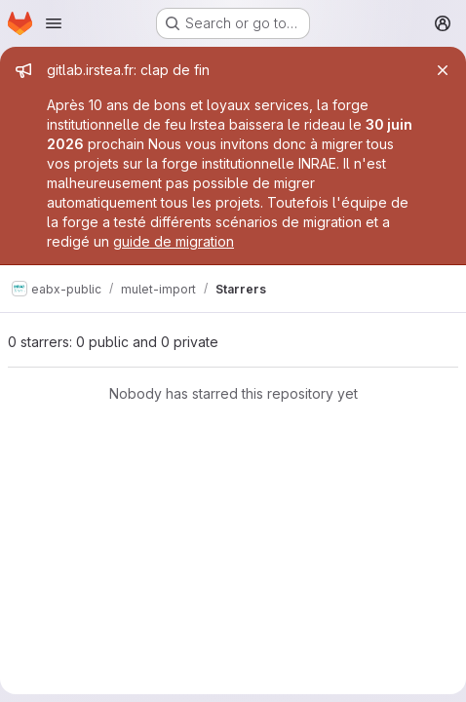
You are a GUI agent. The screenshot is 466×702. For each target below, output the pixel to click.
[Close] (442, 70)
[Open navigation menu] (53, 23)
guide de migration (173, 241)
